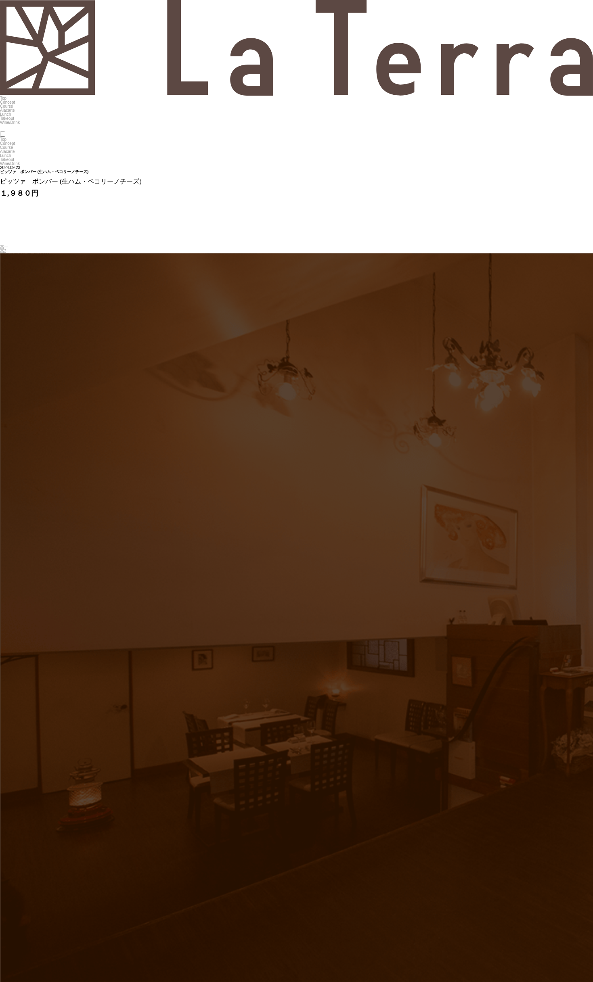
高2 (3, 251)
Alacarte (7, 110)
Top (3, 98)
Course (6, 106)
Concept (7, 102)
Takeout (7, 118)
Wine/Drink (10, 122)
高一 (4, 247)
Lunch (5, 114)
